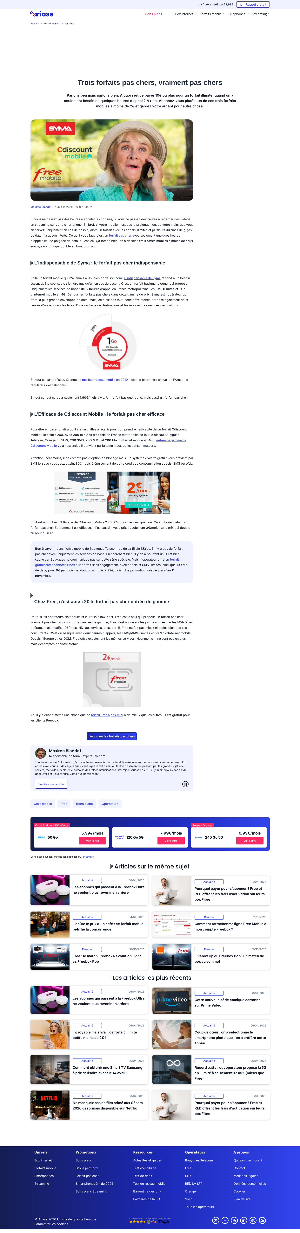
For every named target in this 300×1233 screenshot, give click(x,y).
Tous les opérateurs (199, 1207)
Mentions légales (246, 1176)
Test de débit (142, 1176)
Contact (239, 1168)
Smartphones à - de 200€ (95, 1183)
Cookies (240, 1191)
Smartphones (44, 1176)
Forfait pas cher (87, 1176)
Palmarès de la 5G (146, 1199)
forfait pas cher (120, 235)
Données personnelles (250, 1183)
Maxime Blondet (40, 206)
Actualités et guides (147, 1160)
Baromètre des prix (147, 1191)
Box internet (43, 1160)
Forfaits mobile (45, 1168)
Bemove (90, 1219)
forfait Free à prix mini (107, 715)
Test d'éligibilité (144, 1168)
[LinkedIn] (185, 784)
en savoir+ (88, 856)
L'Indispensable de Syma (142, 278)
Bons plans (84, 804)
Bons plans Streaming (91, 1191)
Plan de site (242, 1199)
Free (64, 804)
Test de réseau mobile (149, 1183)
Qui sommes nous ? (248, 1160)
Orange (190, 1191)
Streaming (41, 1183)
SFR (188, 1176)
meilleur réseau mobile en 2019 (105, 380)
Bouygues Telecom (199, 1160)
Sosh (188, 1199)
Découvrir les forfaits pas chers (112, 736)
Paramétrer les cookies (51, 1224)
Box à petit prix (87, 1168)
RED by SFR (194, 1183)
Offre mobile (43, 804)
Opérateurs (110, 804)
